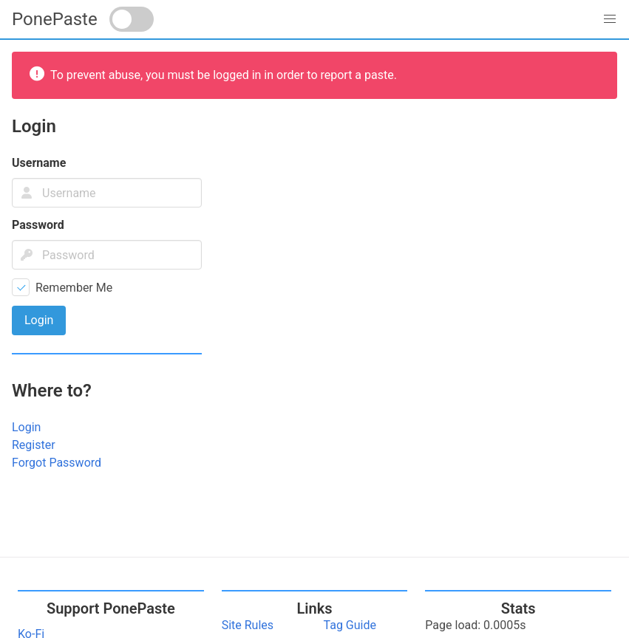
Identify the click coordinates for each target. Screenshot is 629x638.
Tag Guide (350, 625)
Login (26, 427)
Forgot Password (56, 463)
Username (39, 163)
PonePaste (55, 19)
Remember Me (73, 288)
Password (38, 225)
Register (33, 445)
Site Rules (247, 625)
